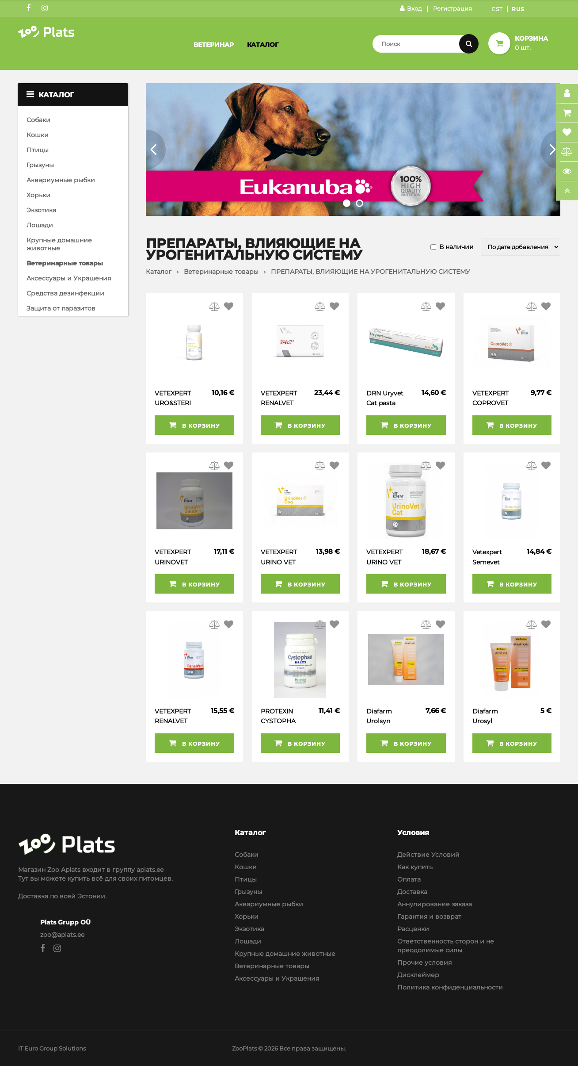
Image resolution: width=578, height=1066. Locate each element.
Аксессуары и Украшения (69, 278)
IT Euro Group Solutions (52, 1048)
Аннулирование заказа (434, 904)
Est (497, 9)
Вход (411, 8)
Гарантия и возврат (429, 916)
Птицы (38, 150)
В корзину (194, 425)
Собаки (38, 120)
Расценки (413, 929)
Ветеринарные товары (65, 263)
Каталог (262, 45)
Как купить (415, 867)
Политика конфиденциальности (450, 987)
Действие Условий (428, 855)
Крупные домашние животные (59, 244)
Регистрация (452, 8)
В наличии (456, 247)
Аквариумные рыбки (61, 180)
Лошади (40, 225)
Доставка (412, 892)
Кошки (38, 135)
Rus (518, 9)
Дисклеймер (418, 975)
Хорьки (38, 195)
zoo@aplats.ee (62, 935)
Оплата (409, 879)
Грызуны (40, 165)
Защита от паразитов (61, 308)
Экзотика (41, 210)
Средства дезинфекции (65, 293)
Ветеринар (214, 45)
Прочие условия (424, 962)
